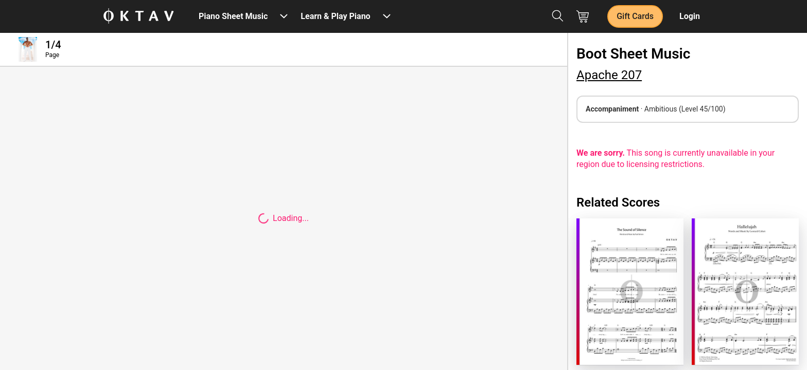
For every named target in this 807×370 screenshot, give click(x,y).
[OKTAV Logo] (138, 17)
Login (689, 16)
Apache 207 (609, 75)
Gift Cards (635, 16)
